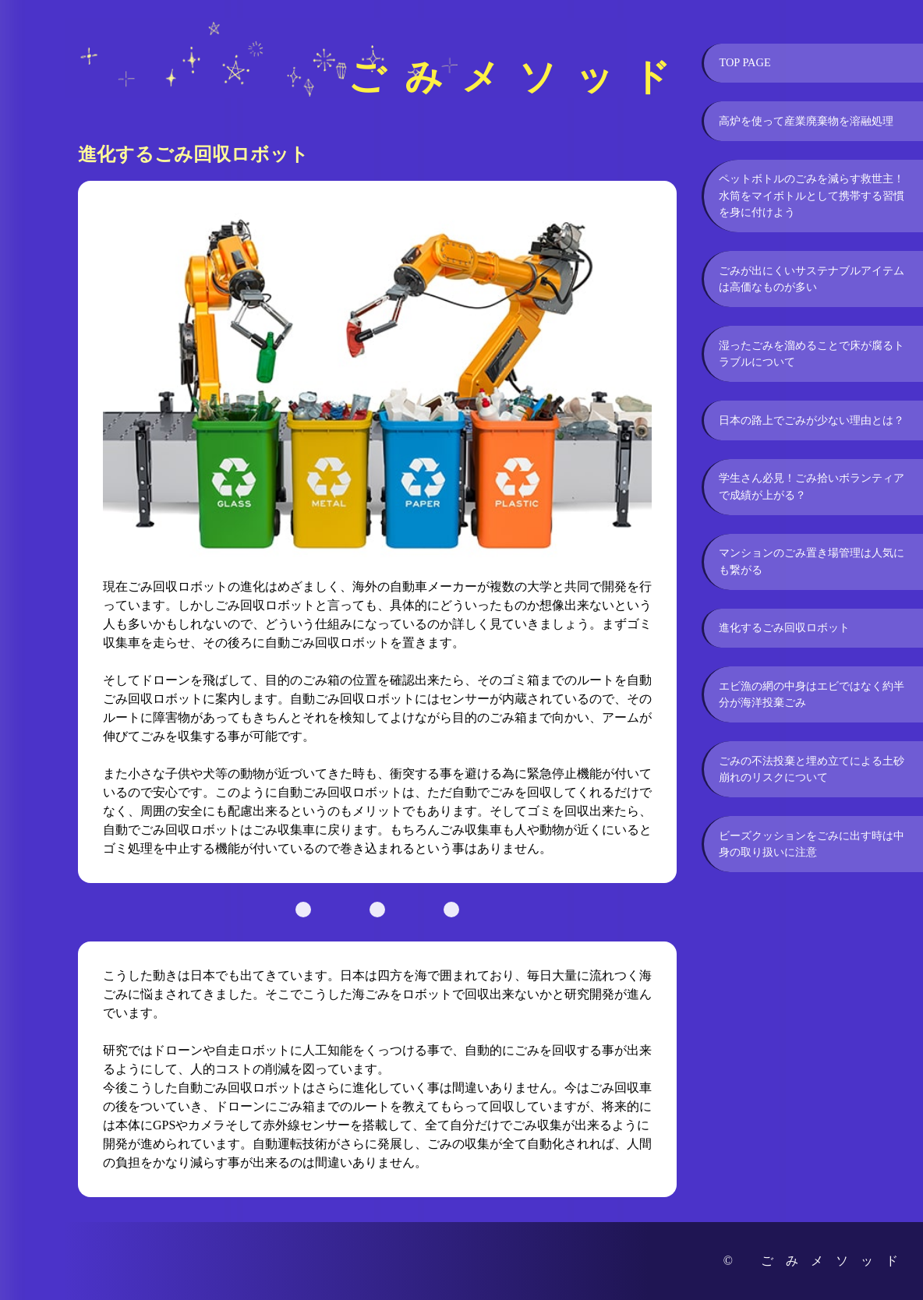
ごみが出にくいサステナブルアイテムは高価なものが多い (811, 279)
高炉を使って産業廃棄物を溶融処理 (806, 121)
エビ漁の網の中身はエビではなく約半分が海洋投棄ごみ (811, 694)
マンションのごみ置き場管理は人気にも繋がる (811, 561)
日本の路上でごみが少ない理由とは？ (811, 420)
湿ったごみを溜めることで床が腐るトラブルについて (811, 354)
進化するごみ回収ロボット (784, 627)
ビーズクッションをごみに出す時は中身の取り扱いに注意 (811, 844)
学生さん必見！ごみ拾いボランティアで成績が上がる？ (811, 486)
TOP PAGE (744, 62)
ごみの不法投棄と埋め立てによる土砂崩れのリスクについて (811, 769)
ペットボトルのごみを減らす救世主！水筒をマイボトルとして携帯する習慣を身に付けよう (811, 195)
